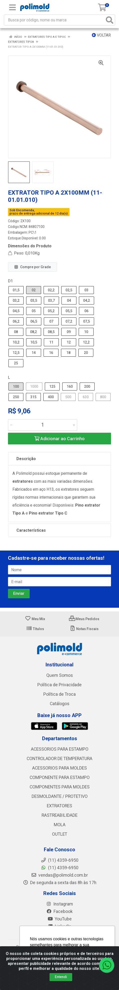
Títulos (35, 629)
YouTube (60, 918)
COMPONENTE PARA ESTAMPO (60, 777)
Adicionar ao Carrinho (59, 438)
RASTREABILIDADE (59, 815)
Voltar (101, 35)
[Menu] (12, 7)
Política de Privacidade (59, 684)
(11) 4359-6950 (59, 867)
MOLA (59, 824)
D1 (10, 281)
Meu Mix (35, 619)
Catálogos (59, 703)
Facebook (59, 911)
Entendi (61, 977)
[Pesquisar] (109, 20)
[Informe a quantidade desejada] (42, 425)
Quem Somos (59, 675)
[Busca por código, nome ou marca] (54, 20)
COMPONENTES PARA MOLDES (60, 786)
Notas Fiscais (84, 629)
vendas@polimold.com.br (59, 875)
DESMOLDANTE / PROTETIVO (60, 796)
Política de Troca (59, 694)
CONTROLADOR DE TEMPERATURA (59, 758)
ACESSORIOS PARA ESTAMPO (59, 749)
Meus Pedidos (84, 619)
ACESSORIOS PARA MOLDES (59, 768)
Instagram (59, 904)
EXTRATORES (59, 805)
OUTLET (59, 834)
